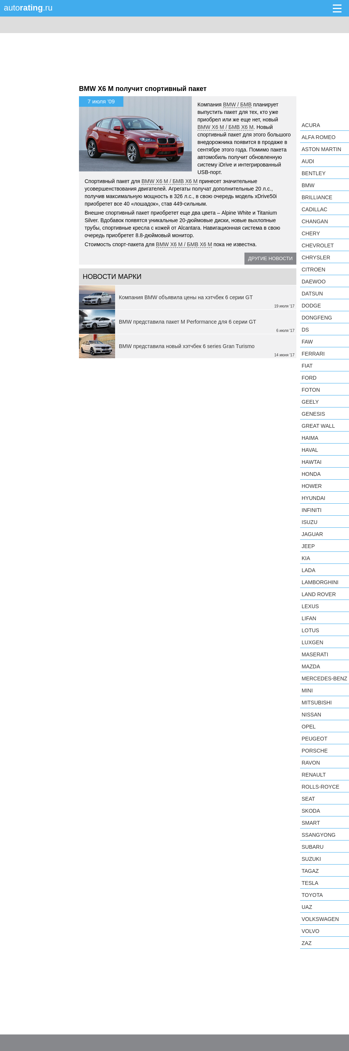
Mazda (311, 666)
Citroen (313, 270)
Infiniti (312, 510)
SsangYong (318, 835)
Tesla (310, 883)
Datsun (312, 294)
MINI (307, 691)
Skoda (311, 811)
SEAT (308, 799)
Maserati (315, 654)
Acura (311, 125)
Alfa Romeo (318, 137)
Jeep (308, 546)
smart (311, 823)
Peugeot (314, 739)
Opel (309, 727)
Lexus (310, 606)
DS (305, 330)
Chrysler (316, 257)
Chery (311, 233)
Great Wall (318, 426)
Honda (311, 474)
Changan (315, 221)
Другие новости (270, 258)
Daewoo (314, 282)
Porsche (315, 751)
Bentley (314, 173)
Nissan (311, 715)
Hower (312, 486)
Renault (314, 775)
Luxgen (312, 642)
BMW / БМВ (237, 104)
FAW (307, 342)
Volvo (310, 931)
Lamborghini (320, 582)
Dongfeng (317, 318)
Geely (310, 402)
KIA (306, 558)
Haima (310, 438)
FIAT (307, 366)
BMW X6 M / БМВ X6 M (225, 127)
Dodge (311, 306)
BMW (308, 185)
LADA (309, 570)
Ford (309, 378)
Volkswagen (320, 919)
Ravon (311, 763)
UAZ (307, 907)
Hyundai (313, 498)
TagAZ (310, 871)
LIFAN (309, 618)
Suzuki (311, 859)
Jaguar (312, 534)
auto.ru (28, 7)
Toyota (312, 895)
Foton (311, 390)
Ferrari (313, 354)
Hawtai (312, 462)
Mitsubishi (317, 703)
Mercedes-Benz (324, 678)
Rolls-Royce (320, 787)
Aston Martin (321, 149)
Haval (310, 450)
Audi (308, 161)
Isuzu (309, 522)
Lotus (310, 630)
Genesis (313, 414)
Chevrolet (318, 245)
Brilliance (317, 197)
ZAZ (306, 943)
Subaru (312, 847)
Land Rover (319, 594)
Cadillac (314, 209)
